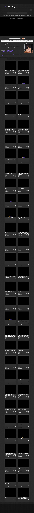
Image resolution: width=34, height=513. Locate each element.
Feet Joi (10, 54)
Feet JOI (12, 50)
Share (24, 40)
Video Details (4, 40)
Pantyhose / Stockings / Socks (7, 51)
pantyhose (15, 54)
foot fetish (5, 54)
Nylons (20, 54)
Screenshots (18, 40)
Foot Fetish (8, 50)
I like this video (10, 38)
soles (3, 55)
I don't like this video (20, 38)
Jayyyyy (25, 43)
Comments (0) (29, 40)
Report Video (11, 40)
